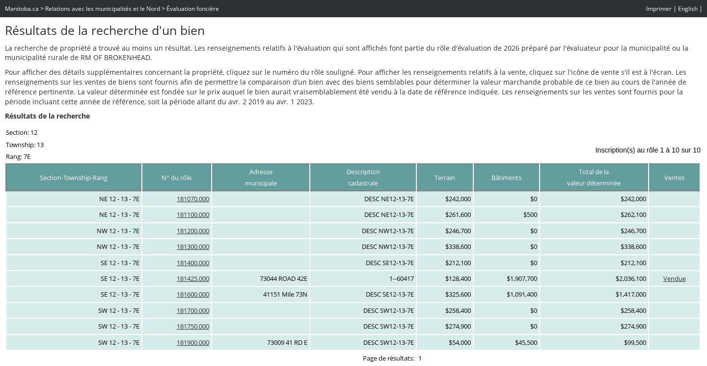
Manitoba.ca (22, 8)
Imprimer (659, 8)
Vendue (674, 278)
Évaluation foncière (192, 8)
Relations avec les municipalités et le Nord (102, 8)
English (688, 8)
